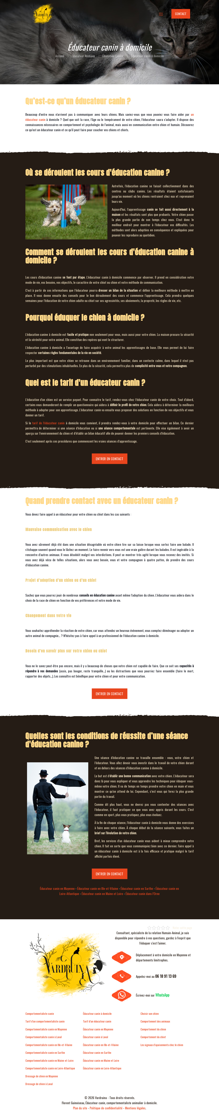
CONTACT (180, 13)
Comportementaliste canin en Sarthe (45, 1052)
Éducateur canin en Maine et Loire (102, 893)
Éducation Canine (112, 56)
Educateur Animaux (83, 56)
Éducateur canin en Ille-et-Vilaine (97, 888)
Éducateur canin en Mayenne (57, 888)
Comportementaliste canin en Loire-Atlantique (50, 1068)
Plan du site (80, 1108)
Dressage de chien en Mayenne (41, 1076)
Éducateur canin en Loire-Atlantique (102, 1068)
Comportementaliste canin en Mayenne (46, 1029)
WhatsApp (162, 995)
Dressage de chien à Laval (39, 1084)
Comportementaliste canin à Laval (43, 1037)
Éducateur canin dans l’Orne (143, 893)
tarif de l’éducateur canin (48, 423)
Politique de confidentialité (106, 1108)
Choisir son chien (149, 1013)
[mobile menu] (161, 14)
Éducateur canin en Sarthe (137, 888)
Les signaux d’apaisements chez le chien (161, 1045)
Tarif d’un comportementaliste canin (45, 1021)
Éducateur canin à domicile (97, 1013)
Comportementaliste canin (39, 1013)
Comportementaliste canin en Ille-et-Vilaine (48, 1045)
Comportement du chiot (153, 1037)
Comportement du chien (153, 1029)
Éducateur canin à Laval (95, 1037)
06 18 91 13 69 (165, 976)
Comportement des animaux (155, 1021)
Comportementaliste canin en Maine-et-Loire (49, 1060)
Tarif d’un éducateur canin (97, 1021)
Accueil (59, 56)
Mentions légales (135, 1108)
